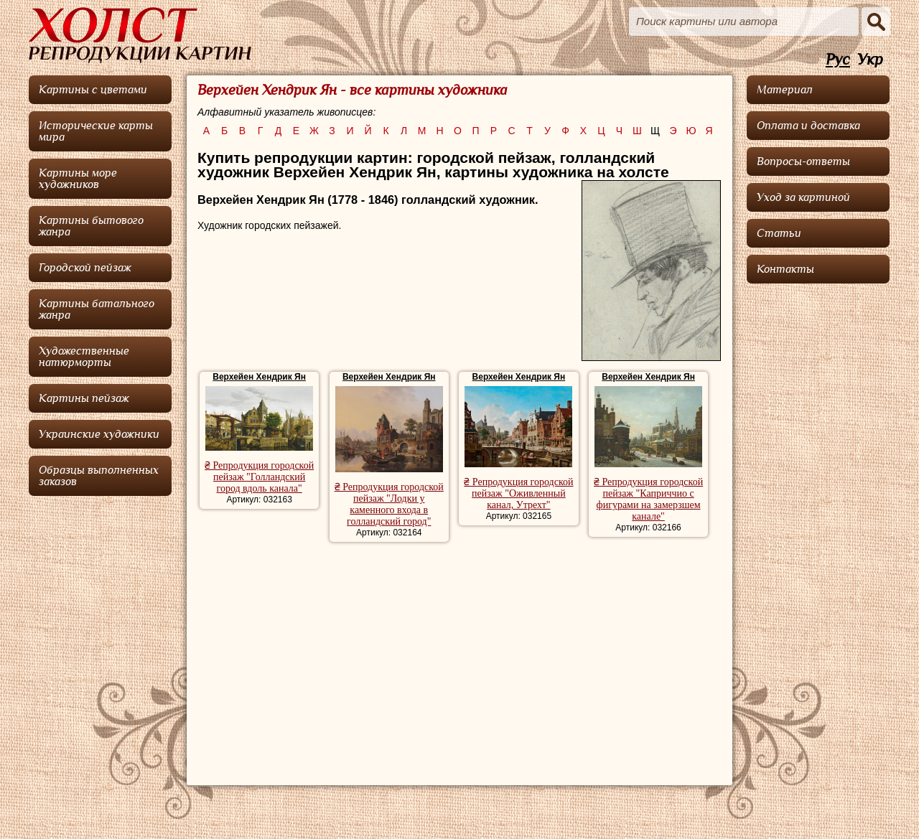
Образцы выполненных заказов (99, 475)
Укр (870, 60)
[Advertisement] (459, 656)
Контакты (785, 269)
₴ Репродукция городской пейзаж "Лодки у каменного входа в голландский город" (389, 504)
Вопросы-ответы (803, 161)
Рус (838, 60)
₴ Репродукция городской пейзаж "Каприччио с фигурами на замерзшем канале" (648, 499)
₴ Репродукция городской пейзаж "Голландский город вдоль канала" (259, 477)
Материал (785, 89)
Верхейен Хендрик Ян (259, 377)
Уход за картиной (803, 197)
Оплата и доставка (808, 125)
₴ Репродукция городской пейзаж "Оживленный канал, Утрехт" (518, 493)
